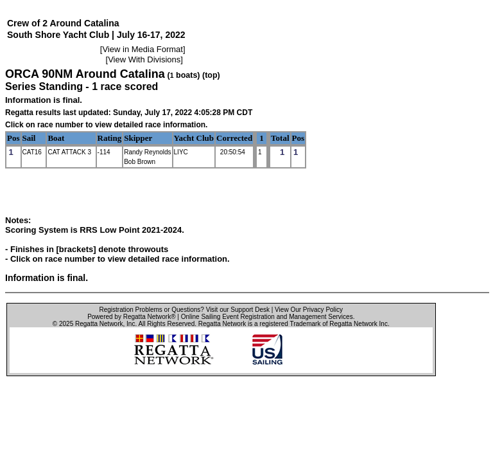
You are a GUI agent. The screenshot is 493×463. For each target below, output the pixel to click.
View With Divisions (144, 59)
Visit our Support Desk (238, 309)
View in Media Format (142, 49)
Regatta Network (99, 323)
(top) (211, 75)
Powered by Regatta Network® (131, 316)
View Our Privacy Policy (309, 309)
